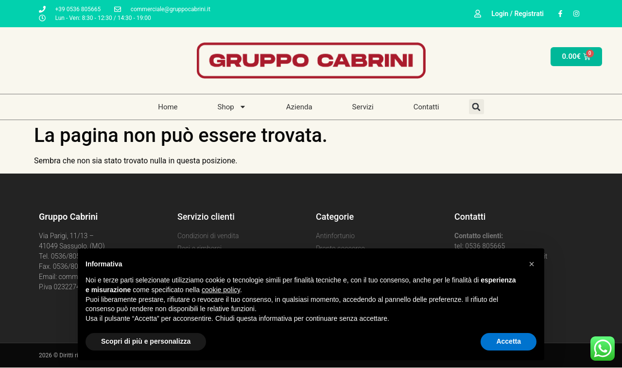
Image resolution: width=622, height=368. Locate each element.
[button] (531, 264)
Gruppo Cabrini (68, 216)
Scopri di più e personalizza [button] (145, 341)
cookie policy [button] (221, 290)
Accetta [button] (508, 341)
